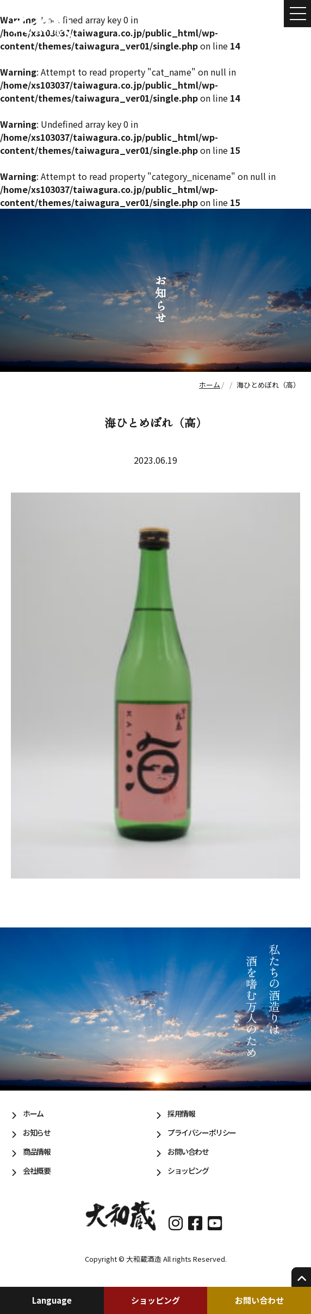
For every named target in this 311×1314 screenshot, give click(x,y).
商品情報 (36, 1151)
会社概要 (36, 1170)
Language (52, 1300)
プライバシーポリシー (201, 1132)
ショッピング (155, 1300)
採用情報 (181, 1113)
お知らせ (36, 1132)
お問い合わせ (259, 1300)
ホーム (33, 1113)
